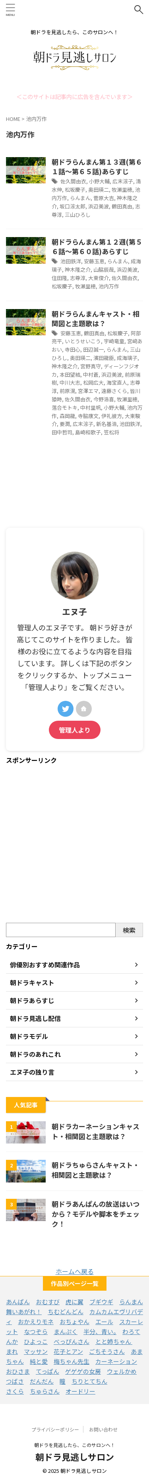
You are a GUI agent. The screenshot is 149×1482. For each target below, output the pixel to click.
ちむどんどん (65, 1311)
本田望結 (70, 374)
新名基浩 (106, 424)
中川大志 (70, 382)
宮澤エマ (88, 391)
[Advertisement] (74, 844)
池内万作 (109, 286)
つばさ (15, 1381)
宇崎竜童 (114, 341)
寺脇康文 (88, 416)
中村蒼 (91, 374)
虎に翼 (74, 1301)
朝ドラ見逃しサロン (74, 1456)
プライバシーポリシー (55, 1429)
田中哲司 (62, 432)
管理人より (75, 730)
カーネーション (116, 1361)
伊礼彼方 (111, 416)
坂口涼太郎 (72, 206)
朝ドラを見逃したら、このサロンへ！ (74, 1444)
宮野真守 (90, 366)
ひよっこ (36, 1341)
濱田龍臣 (103, 358)
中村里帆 (90, 407)
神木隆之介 (78, 269)
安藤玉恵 (94, 261)
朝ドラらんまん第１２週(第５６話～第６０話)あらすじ (97, 246)
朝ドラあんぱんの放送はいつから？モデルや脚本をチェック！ (95, 1214)
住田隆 (59, 278)
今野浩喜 (103, 399)
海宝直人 (116, 382)
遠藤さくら (114, 391)
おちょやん (74, 1321)
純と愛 (39, 1361)
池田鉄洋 (70, 261)
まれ (12, 1351)
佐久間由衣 (73, 181)
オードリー (80, 1391)
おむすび (48, 1301)
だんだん (42, 1381)
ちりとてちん (89, 1381)
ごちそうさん (107, 1351)
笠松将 (111, 432)
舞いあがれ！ (24, 1311)
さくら (15, 1391)
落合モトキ (64, 407)
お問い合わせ (103, 1429)
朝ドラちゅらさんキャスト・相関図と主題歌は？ (95, 1170)
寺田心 (72, 349)
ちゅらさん (45, 1391)
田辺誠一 (93, 349)
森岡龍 (67, 416)
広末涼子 (122, 181)
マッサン (36, 1351)
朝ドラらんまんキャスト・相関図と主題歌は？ (95, 318)
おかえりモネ (36, 1321)
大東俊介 (98, 278)
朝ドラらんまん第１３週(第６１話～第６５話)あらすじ (97, 166)
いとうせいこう (83, 341)
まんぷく (65, 1331)
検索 (129, 930)
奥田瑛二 (98, 189)
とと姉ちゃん (113, 1341)
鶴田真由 (122, 206)
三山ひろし (78, 214)
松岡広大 (93, 382)
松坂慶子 (75, 189)
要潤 (65, 424)
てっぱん (47, 1371)
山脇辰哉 (103, 269)
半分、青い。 (99, 1331)
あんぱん (18, 1301)
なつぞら (36, 1331)
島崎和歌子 (88, 432)
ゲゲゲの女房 (83, 1371)
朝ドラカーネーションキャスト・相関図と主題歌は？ (95, 1131)
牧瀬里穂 (122, 189)
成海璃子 (127, 358)
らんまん (80, 198)
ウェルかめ (122, 1371)
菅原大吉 (103, 198)
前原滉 (67, 391)
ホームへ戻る (75, 1271)
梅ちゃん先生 (71, 1361)
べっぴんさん (71, 1341)
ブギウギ (101, 1301)
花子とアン (68, 1351)
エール (104, 1321)
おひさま (18, 1371)
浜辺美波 (98, 206)
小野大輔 (99, 181)
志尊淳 (77, 278)
